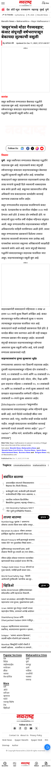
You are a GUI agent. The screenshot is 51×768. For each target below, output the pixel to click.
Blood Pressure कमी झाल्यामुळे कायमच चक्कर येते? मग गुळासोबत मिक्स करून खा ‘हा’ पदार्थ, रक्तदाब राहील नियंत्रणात (18, 541)
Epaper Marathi (21, 740)
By (8, 43)
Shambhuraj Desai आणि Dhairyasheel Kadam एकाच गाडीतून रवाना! (17, 619)
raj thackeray (20, 15)
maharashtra (39, 465)
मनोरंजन (6, 667)
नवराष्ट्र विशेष (8, 701)
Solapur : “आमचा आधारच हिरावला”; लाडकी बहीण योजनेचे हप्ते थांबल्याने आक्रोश (16, 637)
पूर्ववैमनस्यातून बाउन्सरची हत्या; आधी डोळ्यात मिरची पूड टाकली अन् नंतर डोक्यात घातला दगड (17, 550)
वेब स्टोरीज (7, 676)
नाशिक (28, 670)
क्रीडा (5, 670)
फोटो (5, 698)
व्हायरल (6, 695)
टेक (4, 704)
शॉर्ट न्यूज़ (15, 9)
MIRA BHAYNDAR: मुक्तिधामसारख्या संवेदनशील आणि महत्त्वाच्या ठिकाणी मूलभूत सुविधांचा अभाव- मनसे (16, 591)
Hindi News (7, 740)
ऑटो (5, 689)
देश (8, 9)
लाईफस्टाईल (8, 664)
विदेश (5, 661)
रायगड (28, 679)
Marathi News (42, 15)
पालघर (28, 676)
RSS (46, 740)
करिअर (6, 692)
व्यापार (6, 673)
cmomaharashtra (22, 465)
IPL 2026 (31, 15)
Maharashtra (23, 21)
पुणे (47, 9)
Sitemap (5, 745)
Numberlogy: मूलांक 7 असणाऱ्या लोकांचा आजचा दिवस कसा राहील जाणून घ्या (17, 523)
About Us (24, 735)
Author (15, 745)
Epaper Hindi (36, 740)
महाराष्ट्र (35, 9)
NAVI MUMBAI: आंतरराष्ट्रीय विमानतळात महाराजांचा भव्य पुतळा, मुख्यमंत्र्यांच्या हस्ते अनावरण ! (18, 601)
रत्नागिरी (29, 673)
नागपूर (28, 664)
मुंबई (42, 9)
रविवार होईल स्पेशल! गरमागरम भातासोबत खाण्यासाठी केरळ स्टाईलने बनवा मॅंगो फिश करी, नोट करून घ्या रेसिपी (17, 559)
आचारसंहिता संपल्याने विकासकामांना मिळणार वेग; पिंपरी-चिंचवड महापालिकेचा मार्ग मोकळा (20, 484)
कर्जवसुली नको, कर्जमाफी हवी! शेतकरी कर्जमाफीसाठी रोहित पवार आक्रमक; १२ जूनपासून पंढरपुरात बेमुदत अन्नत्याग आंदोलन (21, 493)
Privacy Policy (36, 735)
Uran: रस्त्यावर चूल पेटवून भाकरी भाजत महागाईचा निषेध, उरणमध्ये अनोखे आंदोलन (17, 609)
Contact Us (14, 735)
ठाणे (27, 667)
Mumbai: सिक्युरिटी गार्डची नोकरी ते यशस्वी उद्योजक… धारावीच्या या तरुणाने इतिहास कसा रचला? (16, 646)
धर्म (4, 686)
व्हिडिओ (6, 707)
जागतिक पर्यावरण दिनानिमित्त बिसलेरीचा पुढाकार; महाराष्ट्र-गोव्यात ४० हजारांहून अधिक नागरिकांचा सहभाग (20, 501)
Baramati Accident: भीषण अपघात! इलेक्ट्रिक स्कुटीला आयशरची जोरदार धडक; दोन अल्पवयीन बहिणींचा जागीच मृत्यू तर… (17, 532)
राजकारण (25, 9)
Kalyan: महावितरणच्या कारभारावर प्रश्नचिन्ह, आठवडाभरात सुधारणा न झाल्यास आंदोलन (17, 628)
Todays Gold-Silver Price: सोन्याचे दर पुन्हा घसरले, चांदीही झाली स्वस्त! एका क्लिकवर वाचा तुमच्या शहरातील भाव (17, 568)
